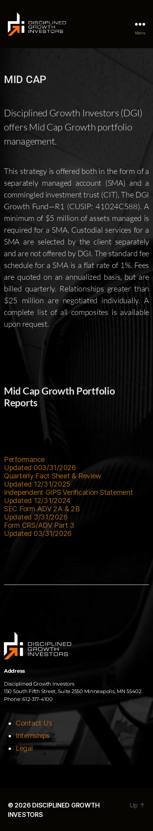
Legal (24, 748)
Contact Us (34, 723)
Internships (33, 735)
